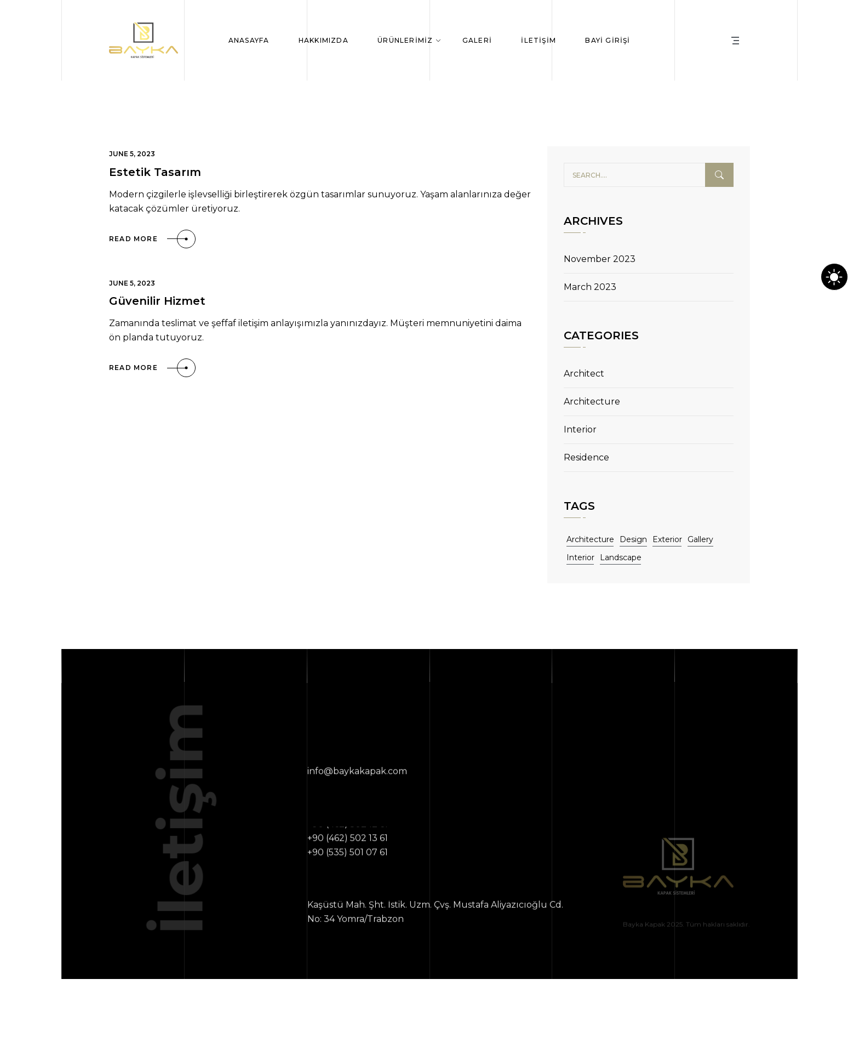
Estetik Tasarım (155, 172)
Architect (584, 373)
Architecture (592, 401)
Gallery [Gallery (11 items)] (700, 539)
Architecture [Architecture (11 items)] (590, 539)
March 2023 (590, 287)
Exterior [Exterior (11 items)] (667, 539)
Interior (580, 429)
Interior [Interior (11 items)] (580, 557)
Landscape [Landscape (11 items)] (621, 557)
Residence (586, 457)
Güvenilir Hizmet (157, 301)
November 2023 (599, 259)
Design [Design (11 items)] (633, 539)
